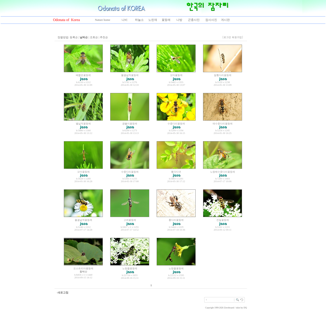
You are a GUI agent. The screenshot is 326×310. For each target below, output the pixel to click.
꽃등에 (166, 19)
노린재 (152, 19)
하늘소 (139, 19)
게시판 (225, 19)
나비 (124, 19)
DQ (245, 307)
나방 (179, 19)
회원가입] (238, 37)
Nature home (102, 19)
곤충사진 (194, 19)
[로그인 (226, 37)
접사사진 (211, 19)
